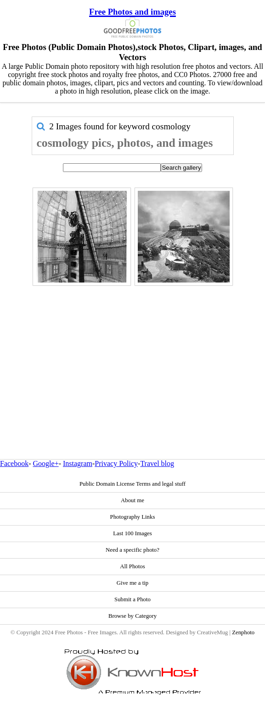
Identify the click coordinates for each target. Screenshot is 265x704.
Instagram (77, 463)
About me (132, 500)
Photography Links (132, 517)
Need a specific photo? (132, 550)
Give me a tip (132, 583)
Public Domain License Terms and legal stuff (132, 484)
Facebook (14, 463)
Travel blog (157, 463)
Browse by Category (132, 616)
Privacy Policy (116, 463)
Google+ (46, 463)
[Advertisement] (133, 352)
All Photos (132, 566)
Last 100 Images (132, 533)
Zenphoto (243, 632)
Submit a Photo (132, 599)
